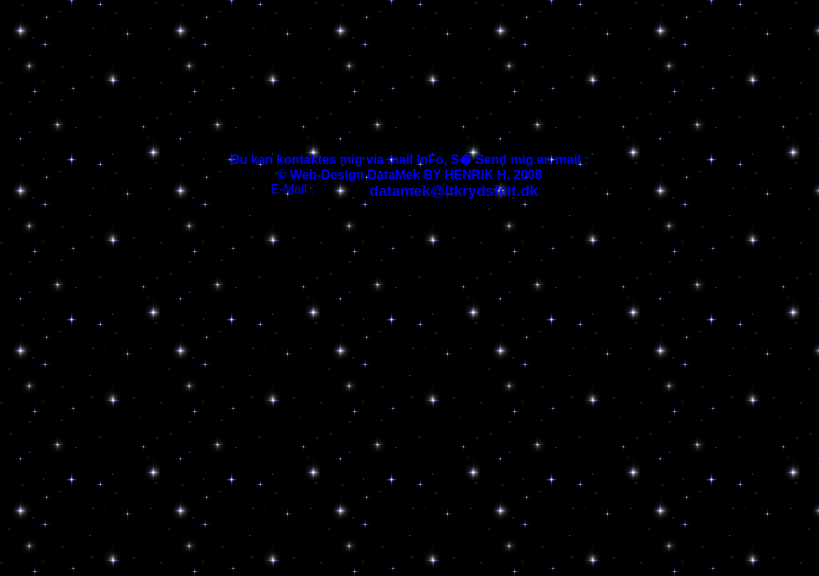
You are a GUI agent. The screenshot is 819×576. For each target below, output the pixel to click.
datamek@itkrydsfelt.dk (454, 190)
